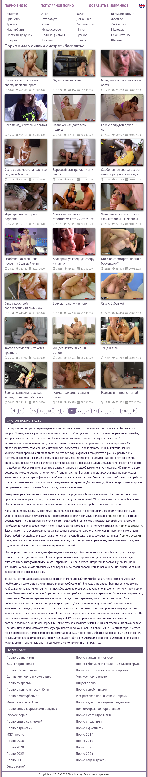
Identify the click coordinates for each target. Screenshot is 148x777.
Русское (81, 35)
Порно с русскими (131, 535)
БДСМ (80, 14)
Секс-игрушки (121, 35)
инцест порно (116, 516)
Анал (44, 14)
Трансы (81, 40)
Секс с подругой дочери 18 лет (120, 127)
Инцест (46, 24)
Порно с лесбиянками (91, 689)
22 (80, 411)
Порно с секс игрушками (93, 715)
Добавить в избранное (108, 5)
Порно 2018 (15, 741)
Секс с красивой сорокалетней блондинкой (24, 305)
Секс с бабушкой (113, 303)
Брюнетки (14, 19)
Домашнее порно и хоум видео (29, 676)
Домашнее (83, 19)
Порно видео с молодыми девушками (103, 702)
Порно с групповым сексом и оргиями (103, 670)
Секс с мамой (16, 766)
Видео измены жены (67, 80)
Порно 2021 (84, 747)
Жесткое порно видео (91, 676)
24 (95, 411)
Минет (80, 29)
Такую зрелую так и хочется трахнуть (24, 350)
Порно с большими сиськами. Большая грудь (108, 664)
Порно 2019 (84, 741)
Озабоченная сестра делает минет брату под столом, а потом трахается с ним (120, 172)
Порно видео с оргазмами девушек (32, 709)
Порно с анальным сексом (94, 657)
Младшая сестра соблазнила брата (121, 82)
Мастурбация (16, 29)
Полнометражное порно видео (98, 709)
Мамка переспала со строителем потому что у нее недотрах (73, 217)
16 (34, 411)
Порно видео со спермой (24, 721)
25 (103, 411)
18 (49, 411)
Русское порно (17, 715)
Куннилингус (85, 24)
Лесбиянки (119, 24)
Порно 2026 (84, 754)
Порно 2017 (84, 734)
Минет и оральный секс (23, 702)
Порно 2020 (15, 747)
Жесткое (117, 19)
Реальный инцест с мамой (119, 392)
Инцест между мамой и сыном (69, 350)
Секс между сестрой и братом (26, 125)
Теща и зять (109, 348)
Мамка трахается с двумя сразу (71, 394)
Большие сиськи (122, 14)
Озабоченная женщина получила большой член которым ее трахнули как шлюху (23, 262)
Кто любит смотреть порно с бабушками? (121, 261)
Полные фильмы (53, 35)
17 (42, 411)
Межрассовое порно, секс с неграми (102, 696)
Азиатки (12, 14)
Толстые (47, 40)
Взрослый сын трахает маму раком (73, 172)
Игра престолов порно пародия (21, 216)
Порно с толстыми (89, 721)
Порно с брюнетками (22, 670)
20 (64, 411)
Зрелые (12, 24)
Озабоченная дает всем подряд (70, 127)
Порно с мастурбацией (23, 696)
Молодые (117, 29)
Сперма (12, 40)
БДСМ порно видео (20, 664)
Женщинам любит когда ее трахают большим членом (120, 216)
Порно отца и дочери (91, 760)
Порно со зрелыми (20, 683)
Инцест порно (86, 683)
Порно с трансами (19, 728)
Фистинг (117, 40)
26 (110, 411)
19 (57, 411)
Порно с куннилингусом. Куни (28, 689)
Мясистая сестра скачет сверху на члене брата (21, 82)
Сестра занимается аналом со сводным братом (26, 172)
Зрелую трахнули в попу (70, 303)
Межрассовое (51, 29)
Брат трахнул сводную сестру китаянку (73, 261)
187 (125, 411)
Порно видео (16, 5)
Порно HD (14, 760)
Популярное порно (57, 5)
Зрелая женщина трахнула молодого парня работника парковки (24, 395)
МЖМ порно (15, 734)
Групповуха (49, 19)
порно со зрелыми (130, 525)
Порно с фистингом (90, 728)
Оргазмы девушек (19, 35)
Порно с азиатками (20, 657)
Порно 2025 (15, 754)
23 (87, 411)
